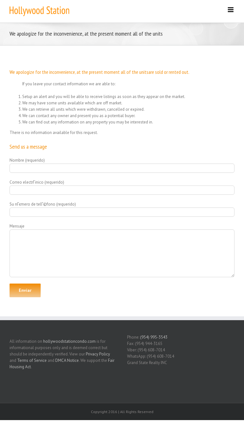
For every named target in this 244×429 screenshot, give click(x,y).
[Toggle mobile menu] (231, 9)
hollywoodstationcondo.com (69, 341)
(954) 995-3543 (153, 337)
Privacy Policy (98, 354)
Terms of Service (32, 360)
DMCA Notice (67, 360)
